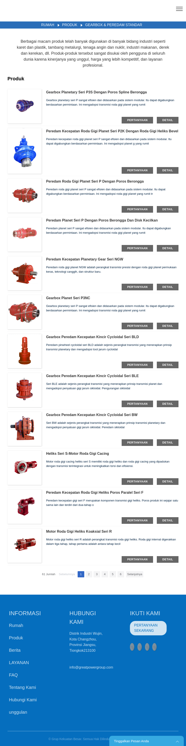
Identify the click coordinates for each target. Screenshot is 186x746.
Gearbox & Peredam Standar (113, 25)
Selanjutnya (134, 574)
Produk (69, 25)
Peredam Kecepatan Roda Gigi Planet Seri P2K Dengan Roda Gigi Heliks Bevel (112, 131)
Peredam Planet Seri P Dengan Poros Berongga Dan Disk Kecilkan (102, 220)
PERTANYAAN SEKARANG (136, 627)
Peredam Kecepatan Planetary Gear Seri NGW (84, 259)
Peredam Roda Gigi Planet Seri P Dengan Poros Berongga (95, 181)
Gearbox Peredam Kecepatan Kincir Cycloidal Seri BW (91, 415)
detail (167, 120)
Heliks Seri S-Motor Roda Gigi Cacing (77, 453)
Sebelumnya (67, 574)
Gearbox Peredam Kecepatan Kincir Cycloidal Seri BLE (92, 376)
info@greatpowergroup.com (82, 667)
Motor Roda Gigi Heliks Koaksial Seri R (79, 531)
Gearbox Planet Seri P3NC (68, 298)
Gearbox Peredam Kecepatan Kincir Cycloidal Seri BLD (92, 337)
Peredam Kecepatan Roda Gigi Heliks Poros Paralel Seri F (94, 492)
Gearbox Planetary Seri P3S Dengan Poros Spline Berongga (96, 92)
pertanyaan (137, 120)
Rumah (47, 25)
